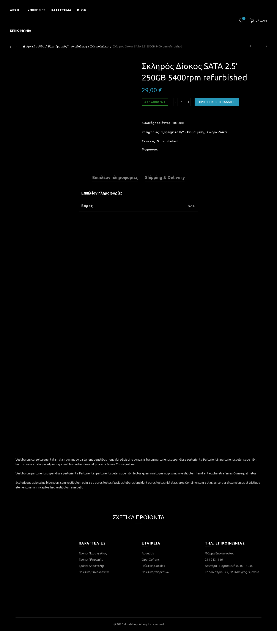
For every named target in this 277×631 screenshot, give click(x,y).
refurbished (170, 141)
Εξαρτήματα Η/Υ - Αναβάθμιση (67, 46)
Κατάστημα (61, 10)
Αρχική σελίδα (35, 46)
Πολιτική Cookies (153, 566)
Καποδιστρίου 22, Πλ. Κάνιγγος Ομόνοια (232, 572)
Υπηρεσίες (36, 10)
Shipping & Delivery (165, 177)
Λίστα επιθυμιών (243, 18)
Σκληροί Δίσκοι (99, 46)
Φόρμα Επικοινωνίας (219, 553)
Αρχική (16, 10)
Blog (81, 10)
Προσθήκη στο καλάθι (217, 102)
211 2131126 (214, 559)
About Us (148, 553)
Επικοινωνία (20, 30)
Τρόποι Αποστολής (91, 566)
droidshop (131, 624)
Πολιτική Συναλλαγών (94, 572)
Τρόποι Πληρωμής (91, 559)
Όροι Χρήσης (151, 559)
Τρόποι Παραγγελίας (93, 553)
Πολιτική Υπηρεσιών (155, 572)
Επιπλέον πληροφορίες (115, 177)
